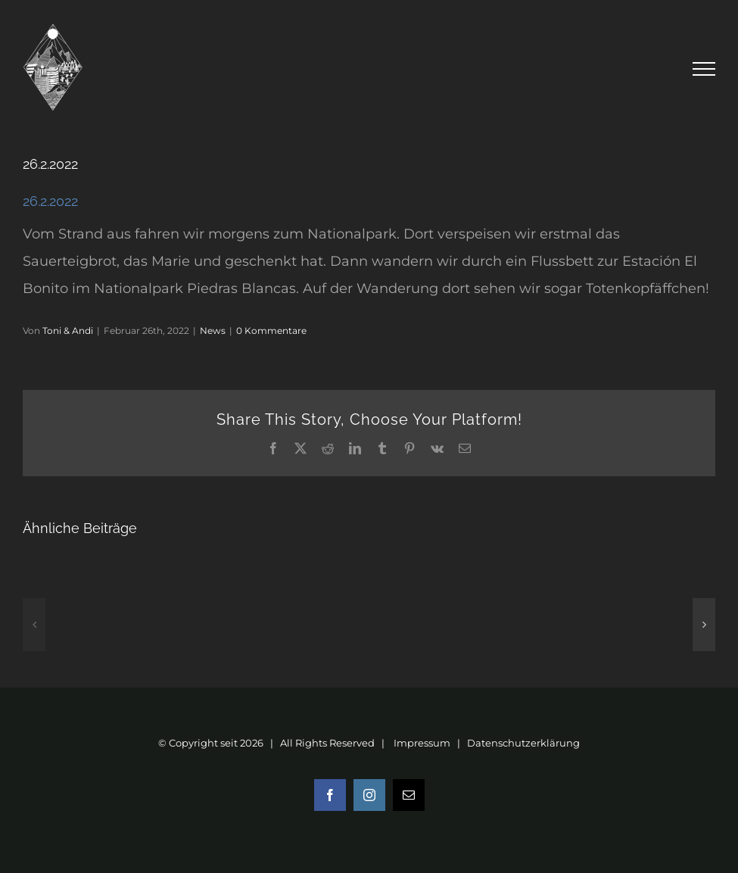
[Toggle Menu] (704, 69)
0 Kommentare (271, 330)
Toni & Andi (67, 330)
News (213, 330)
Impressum (422, 743)
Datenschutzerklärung (523, 743)
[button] (34, 624)
